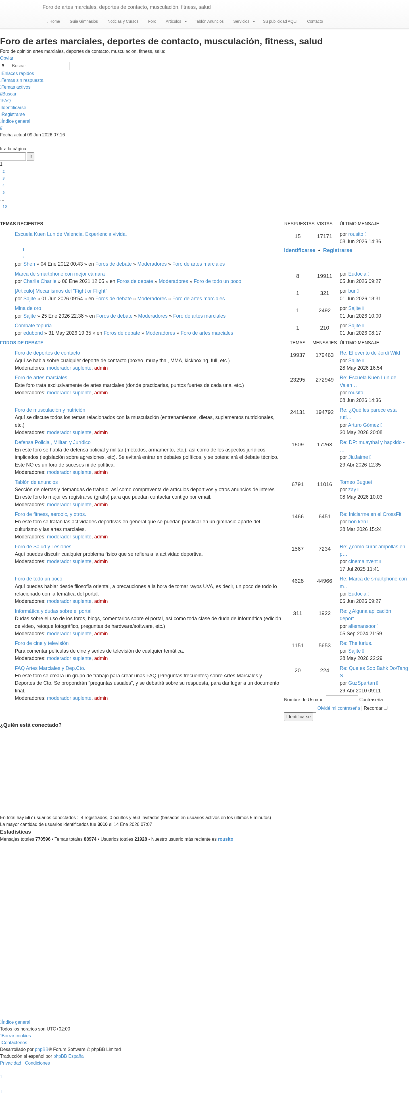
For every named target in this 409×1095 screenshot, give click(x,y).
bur (351, 291)
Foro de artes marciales (198, 264)
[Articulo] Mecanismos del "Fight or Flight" (61, 291)
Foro (151, 21)
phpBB (42, 1049)
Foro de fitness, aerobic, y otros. (50, 514)
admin (101, 368)
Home (53, 21)
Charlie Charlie (39, 281)
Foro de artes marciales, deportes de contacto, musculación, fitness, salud (127, 7)
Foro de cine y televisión (42, 643)
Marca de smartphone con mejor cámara (60, 274)
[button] (2, 142)
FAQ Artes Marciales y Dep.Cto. (50, 668)
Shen (29, 264)
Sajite (29, 298)
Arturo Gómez (363, 425)
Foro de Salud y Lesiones (43, 546)
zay (352, 489)
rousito (355, 234)
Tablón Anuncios (209, 21)
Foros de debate (113, 264)
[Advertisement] (204, 771)
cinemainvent (363, 561)
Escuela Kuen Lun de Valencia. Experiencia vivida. (71, 234)
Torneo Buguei (356, 482)
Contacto (314, 21)
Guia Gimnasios (83, 21)
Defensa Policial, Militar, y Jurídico (53, 442)
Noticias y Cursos (123, 21)
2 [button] (4, 171)
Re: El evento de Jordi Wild (370, 353)
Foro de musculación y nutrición (50, 410)
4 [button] (4, 185)
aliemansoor (361, 626)
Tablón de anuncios (36, 482)
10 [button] (5, 206)
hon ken (357, 521)
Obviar (6, 58)
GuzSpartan (361, 683)
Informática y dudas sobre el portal (53, 611)
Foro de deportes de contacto (47, 353)
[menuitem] (21, 80)
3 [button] (4, 178)
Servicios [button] (243, 21)
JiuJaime (358, 457)
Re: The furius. (356, 643)
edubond (33, 333)
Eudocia (357, 274)
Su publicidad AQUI (279, 21)
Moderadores (152, 264)
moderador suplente (69, 368)
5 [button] (4, 192)
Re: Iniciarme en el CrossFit (370, 514)
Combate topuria (33, 325)
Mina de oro (28, 308)
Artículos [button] (176, 21)
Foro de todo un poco (217, 281)
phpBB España (68, 1056)
